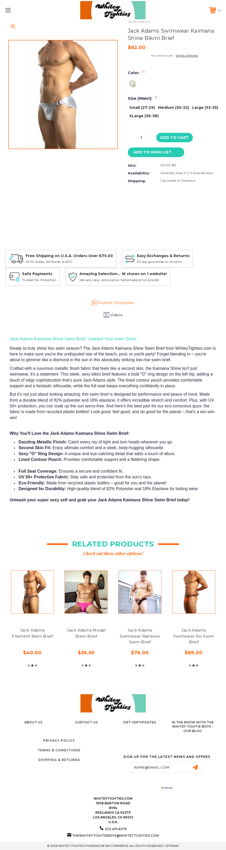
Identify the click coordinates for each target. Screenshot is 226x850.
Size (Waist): (143, 98)
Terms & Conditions (59, 750)
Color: (136, 72)
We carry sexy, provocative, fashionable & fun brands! (119, 280)
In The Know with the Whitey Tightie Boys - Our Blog (193, 726)
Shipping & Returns (59, 760)
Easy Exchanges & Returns (163, 255)
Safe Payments (37, 273)
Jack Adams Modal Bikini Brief (86, 633)
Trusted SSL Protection (39, 280)
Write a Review (187, 55)
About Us (33, 722)
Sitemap (172, 846)
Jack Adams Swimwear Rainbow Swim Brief (140, 636)
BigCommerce (117, 846)
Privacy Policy (59, 740)
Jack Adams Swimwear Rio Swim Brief (193, 636)
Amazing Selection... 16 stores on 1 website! (123, 273)
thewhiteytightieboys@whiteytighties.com (115, 835)
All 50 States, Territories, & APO (49, 262)
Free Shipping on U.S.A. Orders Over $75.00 (69, 255)
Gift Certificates (139, 722)
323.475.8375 (116, 829)
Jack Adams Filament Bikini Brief (32, 633)
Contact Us (86, 722)
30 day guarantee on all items (159, 262)
